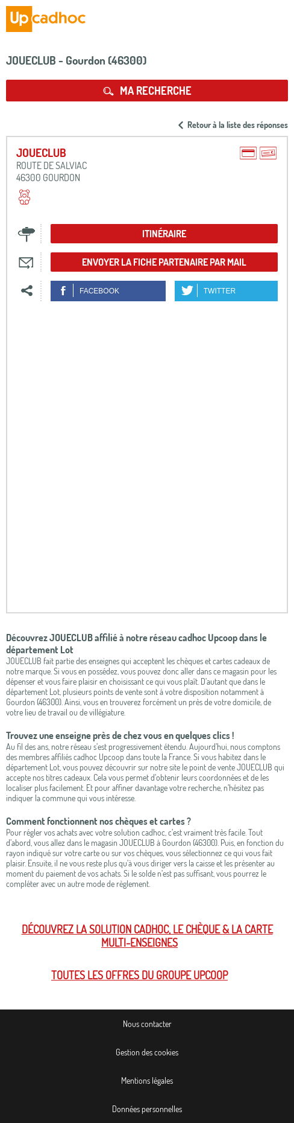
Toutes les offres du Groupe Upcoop (139, 975)
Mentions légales (147, 1080)
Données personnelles (147, 1109)
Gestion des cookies (147, 1052)
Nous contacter (147, 1024)
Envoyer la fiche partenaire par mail (164, 262)
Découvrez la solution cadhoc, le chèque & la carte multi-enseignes (147, 936)
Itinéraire (164, 234)
